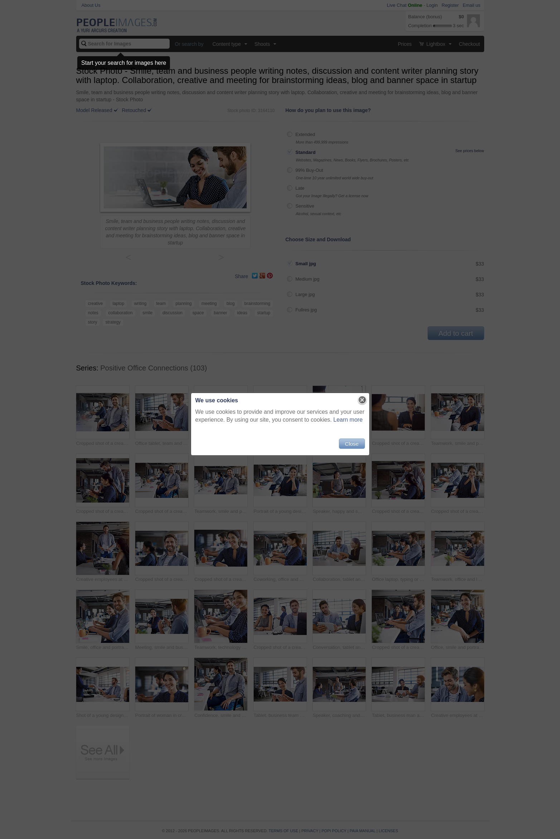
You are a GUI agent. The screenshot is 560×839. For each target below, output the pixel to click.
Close (352, 444)
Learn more (348, 420)
